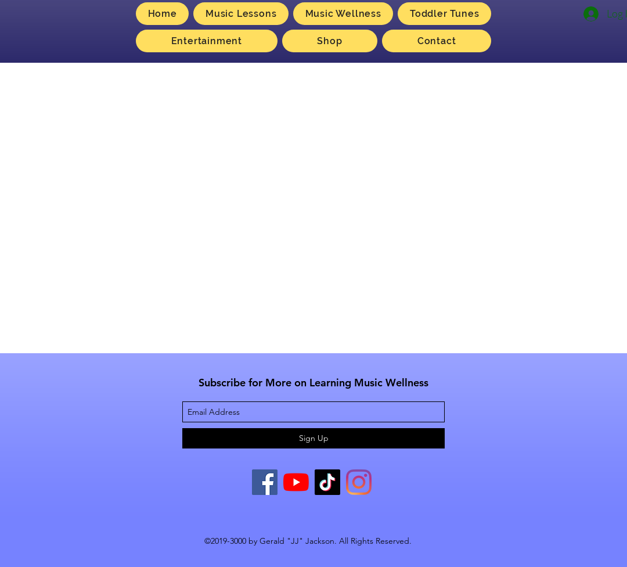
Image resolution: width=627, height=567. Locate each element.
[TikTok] (327, 482)
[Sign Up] (313, 438)
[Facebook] (265, 482)
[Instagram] (359, 482)
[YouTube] (296, 482)
